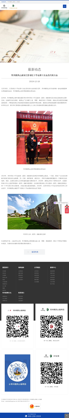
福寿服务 (21, 267)
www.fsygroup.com (9, 399)
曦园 (4, 288)
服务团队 (36, 279)
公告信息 (52, 275)
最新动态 (52, 273)
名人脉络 (5, 298)
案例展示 (21, 275)
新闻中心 (53, 267)
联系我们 (21, 293)
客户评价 (52, 284)
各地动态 (52, 277)
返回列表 (33, 252)
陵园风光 (5, 284)
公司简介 (36, 271)
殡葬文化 (5, 300)
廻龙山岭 (5, 277)
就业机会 (21, 296)
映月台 (4, 290)
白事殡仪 (21, 271)
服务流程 (21, 273)
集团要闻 (52, 271)
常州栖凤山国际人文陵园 (36, 399)
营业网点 (21, 298)
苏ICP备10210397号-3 (23, 401)
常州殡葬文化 (6, 293)
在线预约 (21, 300)
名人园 (4, 286)
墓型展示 (5, 267)
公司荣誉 (36, 277)
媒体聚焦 (52, 279)
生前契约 (21, 279)
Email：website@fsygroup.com (9, 401)
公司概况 (37, 267)
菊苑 (4, 279)
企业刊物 (52, 281)
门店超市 (21, 277)
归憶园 (4, 275)
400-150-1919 (33, 416)
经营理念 (36, 273)
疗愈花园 (5, 281)
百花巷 (4, 271)
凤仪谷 (4, 273)
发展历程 (36, 275)
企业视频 (36, 281)
